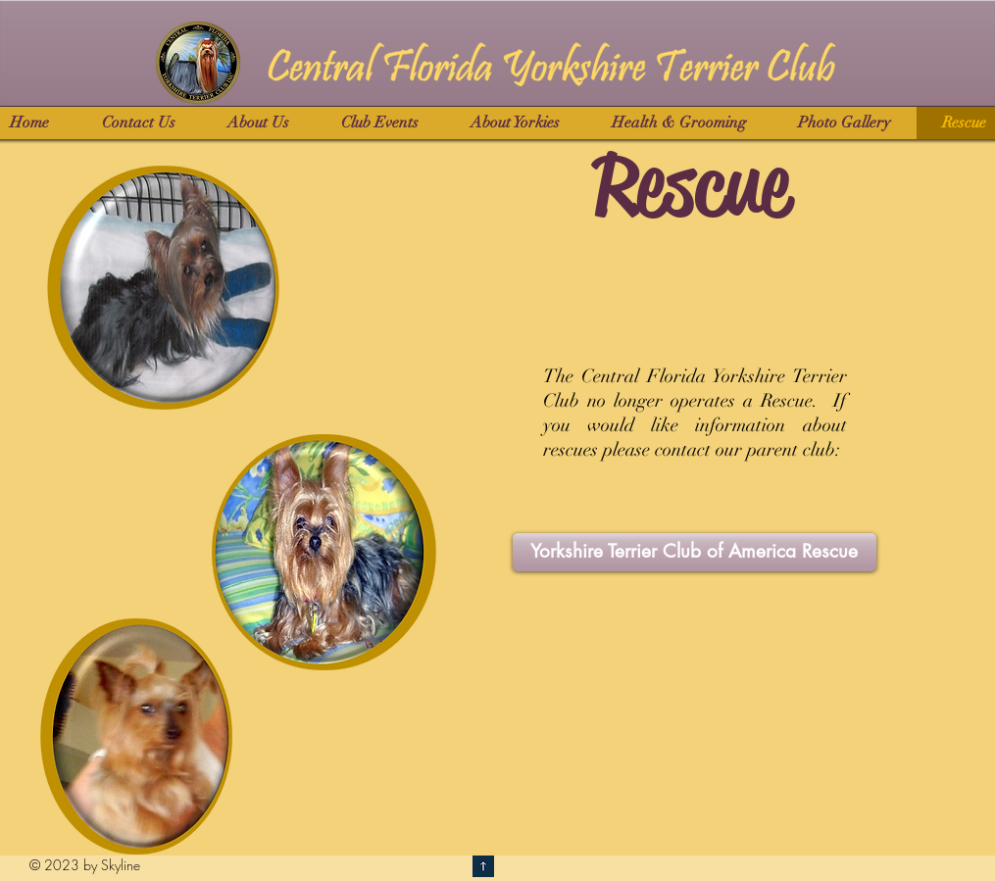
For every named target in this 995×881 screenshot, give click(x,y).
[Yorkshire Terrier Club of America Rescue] (694, 552)
